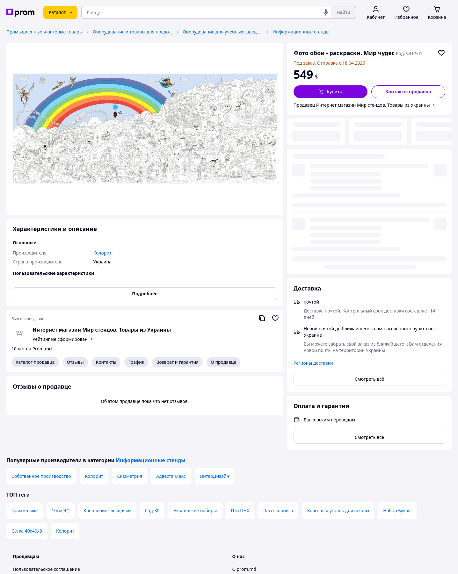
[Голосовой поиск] (325, 12)
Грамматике (24, 475)
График (136, 362)
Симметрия (129, 441)
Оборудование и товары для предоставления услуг (132, 32)
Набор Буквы (397, 475)
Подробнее (144, 294)
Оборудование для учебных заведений (222, 32)
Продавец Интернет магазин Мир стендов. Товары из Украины (362, 105)
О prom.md (244, 534)
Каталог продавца (35, 362)
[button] (330, 91)
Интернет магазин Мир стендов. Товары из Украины (102, 329)
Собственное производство (41, 441)
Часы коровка (278, 475)
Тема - (148, 564)
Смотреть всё (369, 219)
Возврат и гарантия (177, 362)
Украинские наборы (195, 475)
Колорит (94, 441)
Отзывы (75, 362)
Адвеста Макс (170, 441)
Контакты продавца (408, 92)
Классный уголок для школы (338, 475)
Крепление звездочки (107, 475)
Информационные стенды (301, 32)
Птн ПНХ (240, 475)
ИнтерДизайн (214, 441)
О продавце (223, 362)
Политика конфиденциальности (47, 546)
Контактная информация (259, 546)
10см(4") (60, 475)
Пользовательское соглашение (46, 534)
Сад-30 (152, 475)
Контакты (106, 362)
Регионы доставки (313, 203)
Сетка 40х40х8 (26, 495)
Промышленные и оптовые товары (44, 32)
